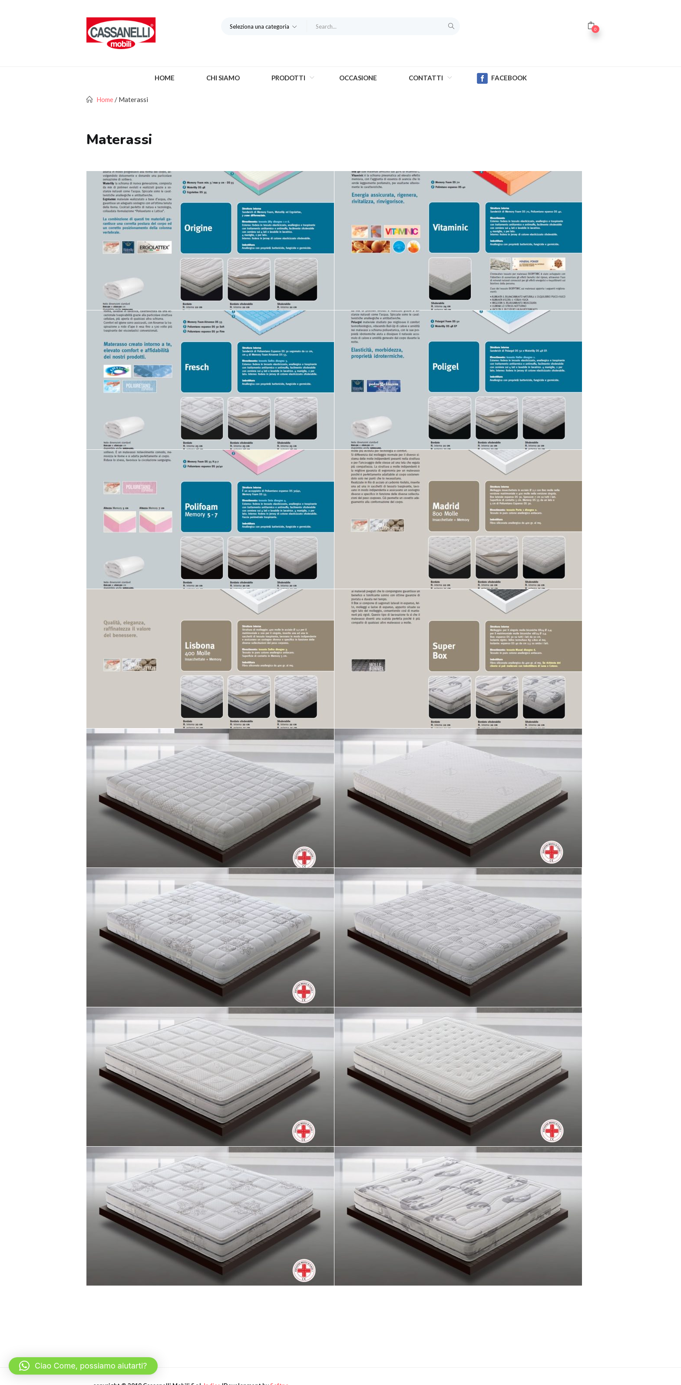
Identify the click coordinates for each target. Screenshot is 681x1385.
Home (165, 78)
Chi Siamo (223, 78)
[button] (264, 26)
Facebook (502, 78)
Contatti (426, 78)
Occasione (358, 78)
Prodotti (289, 78)
